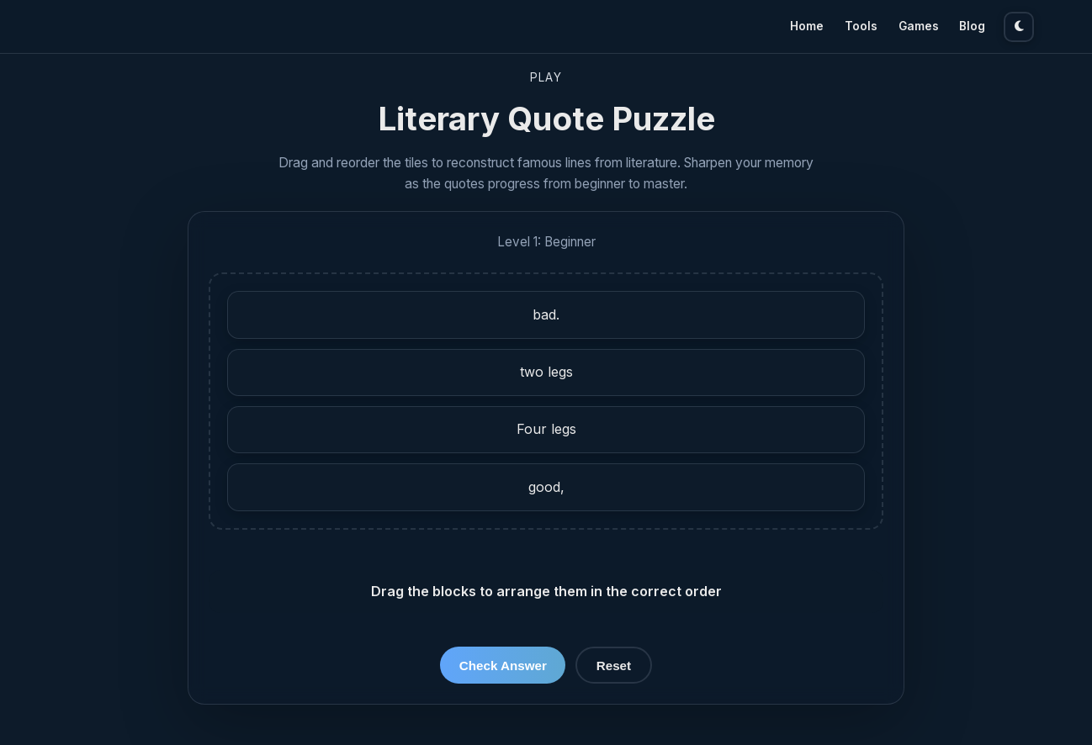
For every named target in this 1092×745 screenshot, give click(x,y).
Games (919, 26)
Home (807, 26)
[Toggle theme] (1019, 27)
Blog (972, 26)
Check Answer (503, 665)
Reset (613, 665)
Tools (861, 26)
